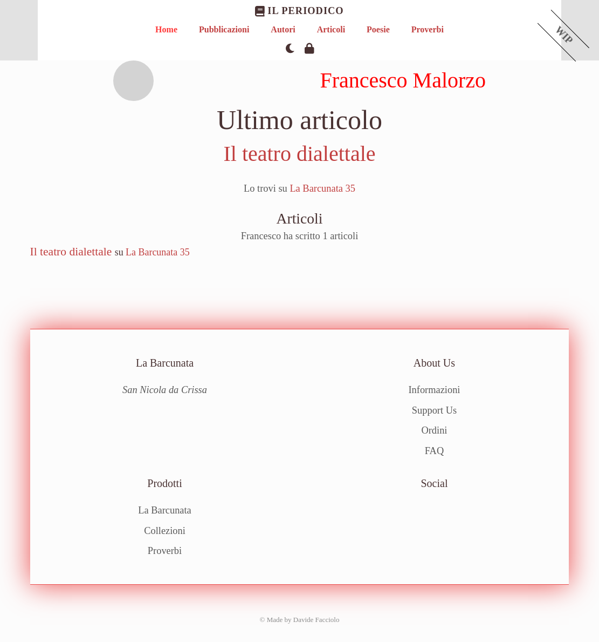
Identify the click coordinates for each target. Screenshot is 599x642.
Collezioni (164, 530)
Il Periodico (299, 11)
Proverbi (427, 29)
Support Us (434, 410)
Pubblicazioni (224, 29)
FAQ (434, 450)
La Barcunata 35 (322, 188)
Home (166, 29)
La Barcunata (164, 510)
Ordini (434, 430)
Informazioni (434, 389)
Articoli (331, 29)
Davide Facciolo (316, 620)
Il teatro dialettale (299, 153)
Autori (283, 29)
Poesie (378, 29)
